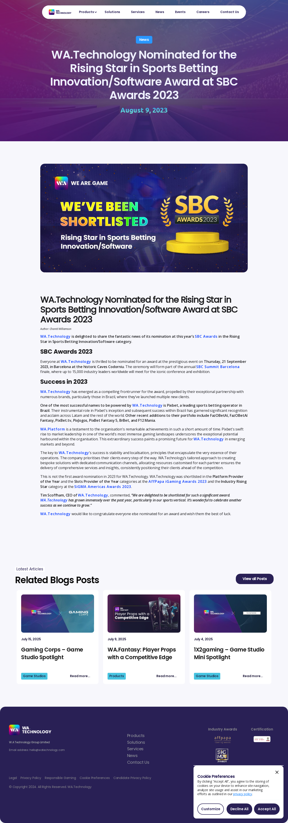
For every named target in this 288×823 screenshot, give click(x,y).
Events (180, 12)
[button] (86, 12)
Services (138, 12)
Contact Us (229, 12)
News (159, 12)
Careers (202, 12)
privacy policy (242, 794)
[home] (58, 12)
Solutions (112, 12)
